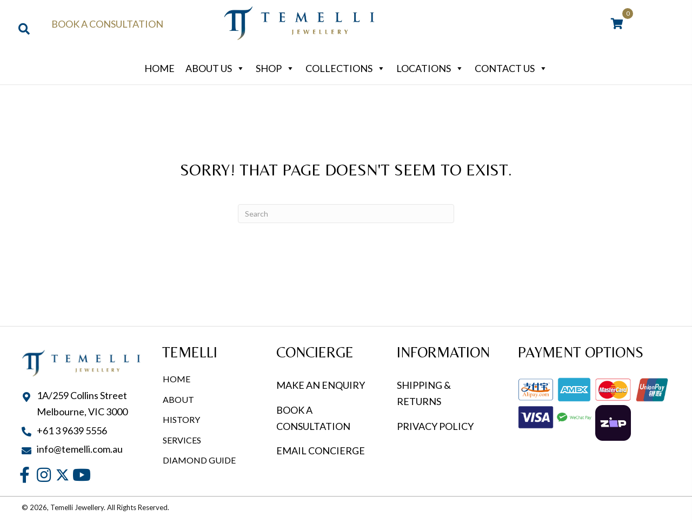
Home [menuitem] (176, 379)
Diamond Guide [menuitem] (199, 460)
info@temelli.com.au (80, 449)
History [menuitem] (181, 419)
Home (159, 68)
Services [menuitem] (182, 440)
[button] (24, 475)
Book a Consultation (107, 24)
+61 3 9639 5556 (72, 430)
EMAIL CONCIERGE (321, 450)
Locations (430, 68)
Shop (275, 68)
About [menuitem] (178, 399)
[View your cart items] (617, 24)
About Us (215, 68)
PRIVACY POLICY (435, 426)
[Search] (346, 213)
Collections (345, 68)
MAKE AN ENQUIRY (320, 385)
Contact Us (511, 68)
